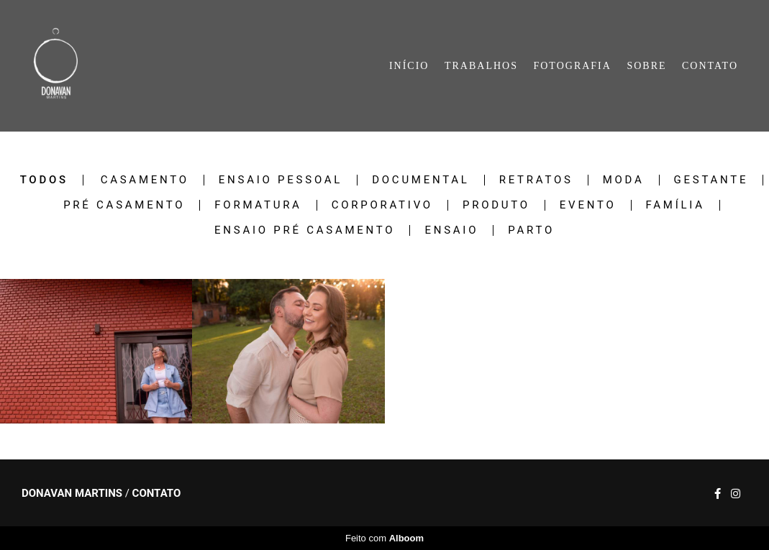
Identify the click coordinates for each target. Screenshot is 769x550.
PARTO (531, 230)
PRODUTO (496, 205)
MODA (624, 180)
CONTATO (710, 65)
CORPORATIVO (382, 205)
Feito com (384, 538)
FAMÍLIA (675, 205)
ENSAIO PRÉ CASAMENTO (304, 230)
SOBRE (646, 65)
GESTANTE (711, 180)
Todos (44, 180)
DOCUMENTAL (421, 180)
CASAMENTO (145, 180)
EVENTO (588, 205)
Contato (156, 493)
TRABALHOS (481, 65)
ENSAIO (451, 230)
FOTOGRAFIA (572, 65)
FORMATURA (257, 205)
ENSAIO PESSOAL (280, 180)
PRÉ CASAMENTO (124, 205)
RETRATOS (536, 180)
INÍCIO (409, 65)
